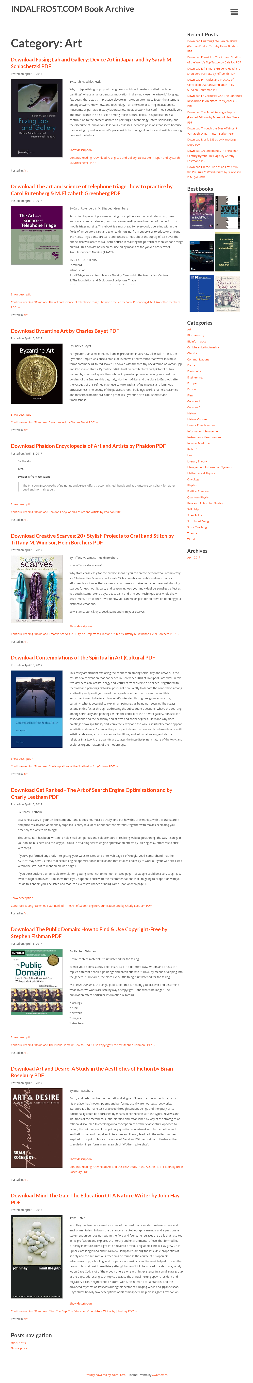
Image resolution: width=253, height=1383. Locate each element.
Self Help (193, 509)
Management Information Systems (209, 467)
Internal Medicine (198, 443)
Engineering (194, 377)
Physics (192, 485)
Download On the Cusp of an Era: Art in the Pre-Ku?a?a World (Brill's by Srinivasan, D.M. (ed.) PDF (214, 172)
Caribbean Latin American (204, 347)
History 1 (193, 413)
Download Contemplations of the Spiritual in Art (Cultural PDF (83, 657)
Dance (191, 365)
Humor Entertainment (201, 425)
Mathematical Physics (201, 473)
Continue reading (55, 422)
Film (190, 395)
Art (25, 170)
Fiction (191, 389)
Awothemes (159, 1375)
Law (189, 455)
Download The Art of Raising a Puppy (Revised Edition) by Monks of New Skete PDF (213, 117)
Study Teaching (197, 527)
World (191, 539)
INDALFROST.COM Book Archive (72, 9)
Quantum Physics (198, 497)
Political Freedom (198, 491)
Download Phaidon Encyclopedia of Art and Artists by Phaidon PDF (88, 446)
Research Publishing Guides (205, 503)
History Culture (197, 419)
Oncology (193, 479)
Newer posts (19, 1348)
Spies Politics (195, 515)
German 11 (194, 401)
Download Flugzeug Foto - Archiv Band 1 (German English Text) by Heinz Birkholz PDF (213, 46)
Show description (81, 150)
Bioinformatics (196, 341)
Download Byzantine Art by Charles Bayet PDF (65, 331)
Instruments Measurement (204, 437)
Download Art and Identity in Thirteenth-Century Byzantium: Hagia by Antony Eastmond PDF (213, 156)
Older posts (18, 1343)
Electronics (194, 371)
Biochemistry (195, 335)
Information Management (203, 431)
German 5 (193, 407)
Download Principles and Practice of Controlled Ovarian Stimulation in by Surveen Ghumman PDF (210, 85)
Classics (192, 353)
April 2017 (193, 557)
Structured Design (198, 521)
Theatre (192, 533)
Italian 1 (192, 449)
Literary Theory (197, 461)
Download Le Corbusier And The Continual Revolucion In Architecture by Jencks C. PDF (214, 101)
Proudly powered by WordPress (105, 1375)
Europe (191, 383)
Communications (198, 359)
